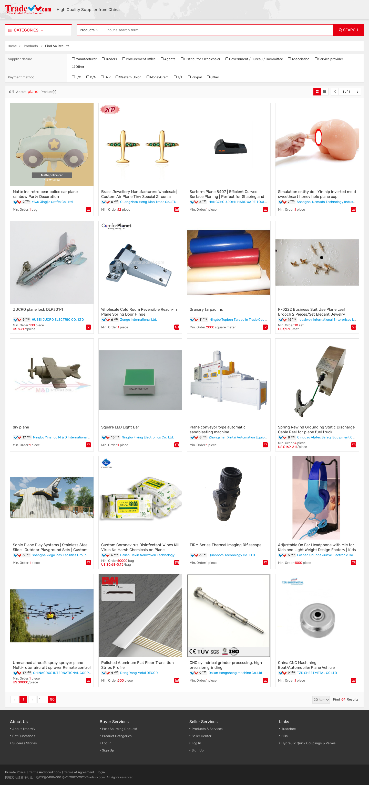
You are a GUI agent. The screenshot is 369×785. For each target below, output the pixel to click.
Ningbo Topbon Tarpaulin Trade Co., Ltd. (240, 319)
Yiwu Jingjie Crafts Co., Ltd (52, 202)
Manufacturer (84, 59)
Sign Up (198, 750)
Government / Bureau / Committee (254, 59)
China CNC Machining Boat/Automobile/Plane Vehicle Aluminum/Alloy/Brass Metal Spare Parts (315, 667)
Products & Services (207, 729)
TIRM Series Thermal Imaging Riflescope (225, 545)
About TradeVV (24, 729)
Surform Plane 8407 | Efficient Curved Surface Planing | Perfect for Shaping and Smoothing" (227, 196)
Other (78, 67)
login (101, 772)
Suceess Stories (24, 743)
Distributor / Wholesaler (200, 59)
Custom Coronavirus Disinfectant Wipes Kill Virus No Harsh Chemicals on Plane (140, 547)
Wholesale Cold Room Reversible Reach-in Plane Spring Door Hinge (139, 312)
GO (52, 699)
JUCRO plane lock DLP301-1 (38, 309)
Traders (109, 59)
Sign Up (108, 750)
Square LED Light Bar (120, 427)
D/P (105, 77)
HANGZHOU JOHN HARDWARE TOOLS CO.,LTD (244, 202)
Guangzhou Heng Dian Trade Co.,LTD (148, 202)
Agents (168, 59)
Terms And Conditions (45, 772)
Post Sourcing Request (119, 729)
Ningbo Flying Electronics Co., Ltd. (148, 437)
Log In (106, 743)
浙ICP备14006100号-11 (52, 777)
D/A (91, 77)
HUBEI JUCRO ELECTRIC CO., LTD (58, 319)
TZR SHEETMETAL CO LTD (317, 673)
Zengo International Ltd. (138, 319)
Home (12, 46)
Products (31, 46)
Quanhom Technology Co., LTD (232, 555)
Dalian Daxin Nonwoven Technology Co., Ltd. (153, 555)
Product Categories (117, 736)
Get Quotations (23, 736)
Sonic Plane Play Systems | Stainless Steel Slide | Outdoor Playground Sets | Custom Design (50, 550)
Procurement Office (139, 59)
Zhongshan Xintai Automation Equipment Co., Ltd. (247, 437)
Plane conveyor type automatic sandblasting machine (217, 429)
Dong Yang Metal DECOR (139, 673)
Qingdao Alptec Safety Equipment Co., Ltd (329, 437)
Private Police (15, 772)
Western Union (128, 77)
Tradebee (288, 729)
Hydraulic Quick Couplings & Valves (308, 743)
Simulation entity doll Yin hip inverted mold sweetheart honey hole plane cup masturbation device (317, 196)
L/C (76, 77)
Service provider (329, 59)
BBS (284, 736)
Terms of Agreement (79, 772)
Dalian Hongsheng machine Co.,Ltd (235, 673)
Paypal (195, 77)
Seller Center (201, 736)
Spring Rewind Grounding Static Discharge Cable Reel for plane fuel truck (316, 429)
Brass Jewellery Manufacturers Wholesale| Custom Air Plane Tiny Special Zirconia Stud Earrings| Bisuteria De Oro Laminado (139, 196)
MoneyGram (158, 77)
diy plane (21, 427)
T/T (178, 77)
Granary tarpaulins (206, 309)
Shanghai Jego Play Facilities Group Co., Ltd (65, 555)
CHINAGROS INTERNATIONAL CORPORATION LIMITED (75, 673)
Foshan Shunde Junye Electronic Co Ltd (327, 555)
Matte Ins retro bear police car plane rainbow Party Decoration (45, 194)
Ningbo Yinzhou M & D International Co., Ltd (66, 437)
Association (299, 59)
